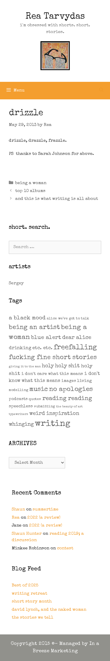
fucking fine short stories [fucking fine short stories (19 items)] (53, 358)
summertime (45, 509)
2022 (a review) (43, 517)
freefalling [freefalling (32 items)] (75, 347)
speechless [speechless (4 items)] (21, 406)
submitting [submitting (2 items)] (44, 407)
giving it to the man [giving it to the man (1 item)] (25, 366)
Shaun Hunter (27, 534)
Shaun (18, 509)
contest (65, 548)
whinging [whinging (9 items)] (21, 424)
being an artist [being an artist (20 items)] (34, 328)
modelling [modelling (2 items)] (18, 390)
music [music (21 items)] (38, 390)
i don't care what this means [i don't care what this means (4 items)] (52, 374)
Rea (16, 517)
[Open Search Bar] (101, 90)
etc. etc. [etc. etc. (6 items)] (42, 348)
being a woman (30, 183)
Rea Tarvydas (55, 17)
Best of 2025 (25, 585)
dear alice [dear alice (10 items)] (76, 338)
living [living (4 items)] (84, 381)
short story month (32, 601)
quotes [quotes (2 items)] (35, 399)
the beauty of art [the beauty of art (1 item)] (69, 406)
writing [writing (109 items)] (52, 424)
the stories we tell (32, 617)
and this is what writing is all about (56, 199)
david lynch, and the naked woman (49, 610)
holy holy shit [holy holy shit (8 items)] (61, 366)
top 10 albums (30, 191)
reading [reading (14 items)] (54, 399)
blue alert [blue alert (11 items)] (46, 338)
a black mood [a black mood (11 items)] (27, 318)
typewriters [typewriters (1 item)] (18, 414)
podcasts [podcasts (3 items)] (18, 399)
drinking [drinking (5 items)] (20, 348)
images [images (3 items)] (68, 381)
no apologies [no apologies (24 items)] (71, 389)
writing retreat (29, 593)
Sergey (16, 283)
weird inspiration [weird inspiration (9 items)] (54, 413)
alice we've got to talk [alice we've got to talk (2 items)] (68, 319)
